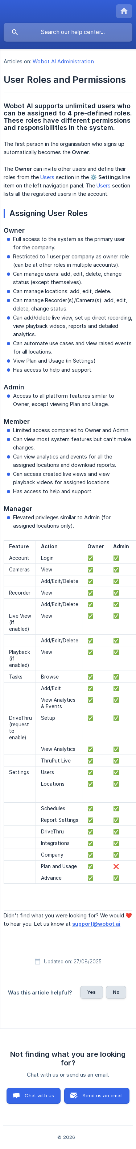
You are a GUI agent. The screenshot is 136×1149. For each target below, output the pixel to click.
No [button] (116, 992)
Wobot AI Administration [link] (63, 61)
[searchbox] (68, 32)
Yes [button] (91, 992)
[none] (124, 11)
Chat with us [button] (39, 1095)
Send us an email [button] (102, 1095)
